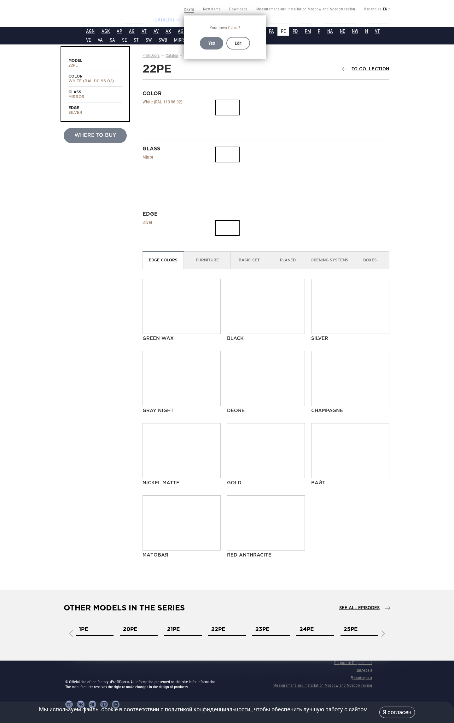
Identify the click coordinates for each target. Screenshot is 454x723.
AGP (182, 30)
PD (295, 30)
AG (132, 30)
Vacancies (372, 9)
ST (136, 39)
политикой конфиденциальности (208, 709)
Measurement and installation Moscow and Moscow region (305, 9)
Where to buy (95, 134)
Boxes (370, 259)
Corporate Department (353, 662)
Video (309, 19)
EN (385, 9)
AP (119, 30)
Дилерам (364, 670)
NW (355, 30)
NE (342, 30)
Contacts (381, 19)
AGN (90, 30)
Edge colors (163, 259)
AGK (106, 30)
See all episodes (359, 607)
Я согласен (397, 712)
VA (100, 39)
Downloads (238, 9)
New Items (212, 9)
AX (168, 30)
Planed (288, 259)
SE (124, 39)
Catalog (172, 55)
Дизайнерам (361, 677)
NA (330, 30)
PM (308, 30)
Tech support (343, 19)
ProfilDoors (151, 55)
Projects (279, 19)
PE (283, 30)
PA (271, 30)
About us (130, 19)
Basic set (249, 259)
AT (144, 30)
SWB (163, 39)
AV (156, 30)
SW (149, 39)
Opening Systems (329, 259)
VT (377, 30)
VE (88, 39)
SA (112, 39)
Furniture (207, 259)
